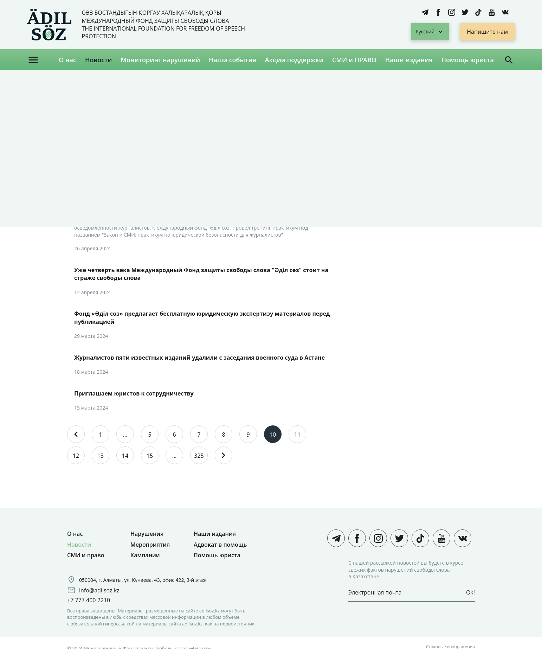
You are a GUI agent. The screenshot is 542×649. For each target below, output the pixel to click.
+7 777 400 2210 (88, 600)
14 (125, 456)
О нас (67, 60)
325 (199, 456)
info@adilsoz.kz (99, 590)
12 (76, 456)
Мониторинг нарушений (160, 60)
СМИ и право (85, 555)
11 (297, 434)
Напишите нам (487, 32)
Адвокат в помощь (220, 544)
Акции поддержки (294, 60)
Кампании (145, 555)
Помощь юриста (467, 60)
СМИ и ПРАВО (354, 60)
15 (150, 456)
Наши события (232, 60)
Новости (98, 60)
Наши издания (409, 60)
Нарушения (146, 534)
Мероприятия (150, 544)
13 (100, 456)
